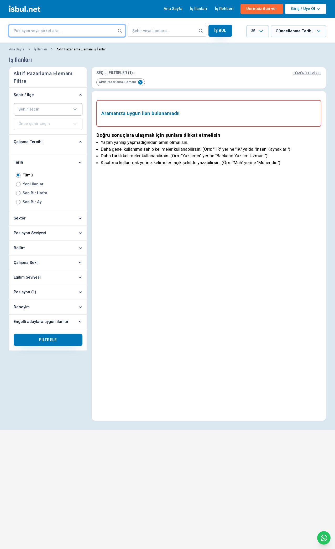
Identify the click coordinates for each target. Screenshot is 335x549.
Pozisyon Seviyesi (48, 233)
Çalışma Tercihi (48, 141)
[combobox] (257, 31)
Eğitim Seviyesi (48, 277)
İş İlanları (198, 8)
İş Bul (220, 30)
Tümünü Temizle (307, 73)
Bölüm (48, 247)
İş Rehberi (224, 8)
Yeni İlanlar (33, 184)
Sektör (48, 218)
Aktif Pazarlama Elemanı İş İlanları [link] (81, 49)
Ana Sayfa (173, 8)
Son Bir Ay (32, 202)
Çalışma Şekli (48, 262)
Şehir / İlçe (48, 94)
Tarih (48, 162)
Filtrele (48, 339)
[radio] (18, 175)
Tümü (28, 175)
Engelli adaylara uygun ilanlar (48, 321)
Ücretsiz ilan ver (261, 8)
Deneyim (48, 307)
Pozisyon (48, 292)
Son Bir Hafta (35, 193)
